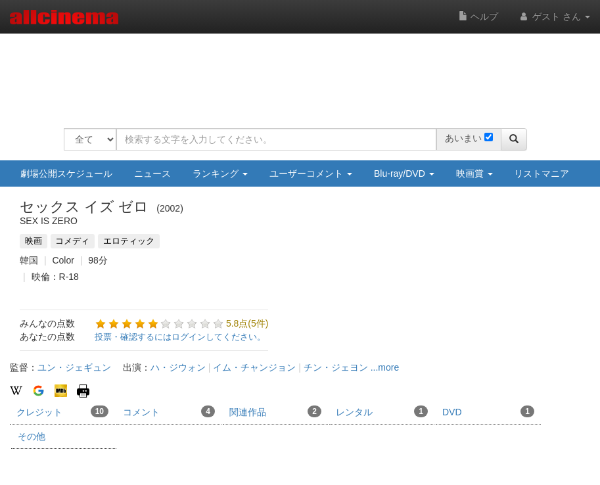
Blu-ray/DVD (404, 173)
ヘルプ (478, 16)
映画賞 (474, 173)
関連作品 (275, 411)
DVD (488, 411)
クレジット (62, 411)
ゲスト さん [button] (554, 16)
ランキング (220, 173)
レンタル (382, 411)
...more (385, 367)
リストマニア (541, 173)
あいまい (463, 138)
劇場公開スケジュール (66, 173)
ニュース (152, 173)
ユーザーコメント (310, 173)
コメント (169, 411)
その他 (31, 436)
